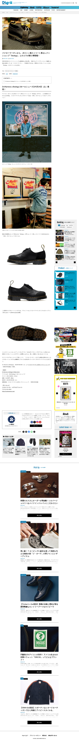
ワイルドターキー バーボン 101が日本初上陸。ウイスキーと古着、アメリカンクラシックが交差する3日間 (69, 239)
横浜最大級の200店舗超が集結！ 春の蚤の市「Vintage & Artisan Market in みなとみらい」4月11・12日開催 (69, 233)
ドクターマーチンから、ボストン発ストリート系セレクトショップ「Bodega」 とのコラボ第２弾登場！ (28, 12)
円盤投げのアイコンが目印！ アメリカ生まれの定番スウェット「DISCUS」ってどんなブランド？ (39, 657)
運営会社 (44, 735)
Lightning (63, 225)
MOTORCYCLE (38, 10)
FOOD (53, 10)
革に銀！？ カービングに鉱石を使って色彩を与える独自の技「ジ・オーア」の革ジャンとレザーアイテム (39, 553)
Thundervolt (69, 227)
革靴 (16, 70)
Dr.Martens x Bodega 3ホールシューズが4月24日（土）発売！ (17, 81)
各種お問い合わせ (52, 735)
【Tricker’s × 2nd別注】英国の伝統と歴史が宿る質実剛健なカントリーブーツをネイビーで (39, 605)
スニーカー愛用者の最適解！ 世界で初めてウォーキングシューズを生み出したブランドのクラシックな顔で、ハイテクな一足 (32, 452)
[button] (56, 262)
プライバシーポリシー (35, 735)
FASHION (16, 10)
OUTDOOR (47, 10)
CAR (21, 10)
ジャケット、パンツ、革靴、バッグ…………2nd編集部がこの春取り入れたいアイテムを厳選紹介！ (20, 451)
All (59, 225)
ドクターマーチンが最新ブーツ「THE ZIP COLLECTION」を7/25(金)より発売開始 (8, 450)
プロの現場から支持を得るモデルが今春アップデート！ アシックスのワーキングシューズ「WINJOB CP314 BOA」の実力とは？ (69, 258)
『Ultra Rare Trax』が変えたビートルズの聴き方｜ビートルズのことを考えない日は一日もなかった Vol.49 (69, 246)
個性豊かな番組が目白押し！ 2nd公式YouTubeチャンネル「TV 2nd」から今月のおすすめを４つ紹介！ (44, 451)
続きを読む (39, 515)
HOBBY (26, 10)
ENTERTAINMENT (61, 10)
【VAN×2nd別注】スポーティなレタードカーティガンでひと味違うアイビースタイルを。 (39, 709)
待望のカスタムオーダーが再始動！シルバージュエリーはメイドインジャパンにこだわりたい (39, 502)
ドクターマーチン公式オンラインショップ (38, 364)
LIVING (31, 10)
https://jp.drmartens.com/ (8, 391)
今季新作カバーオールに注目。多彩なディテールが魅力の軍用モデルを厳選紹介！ (69, 252)
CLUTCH (71, 225)
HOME (3, 12)
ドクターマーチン (9, 70)
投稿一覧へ (36, 425)
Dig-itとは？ (25, 735)
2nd (7, 12)
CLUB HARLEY (62, 227)
